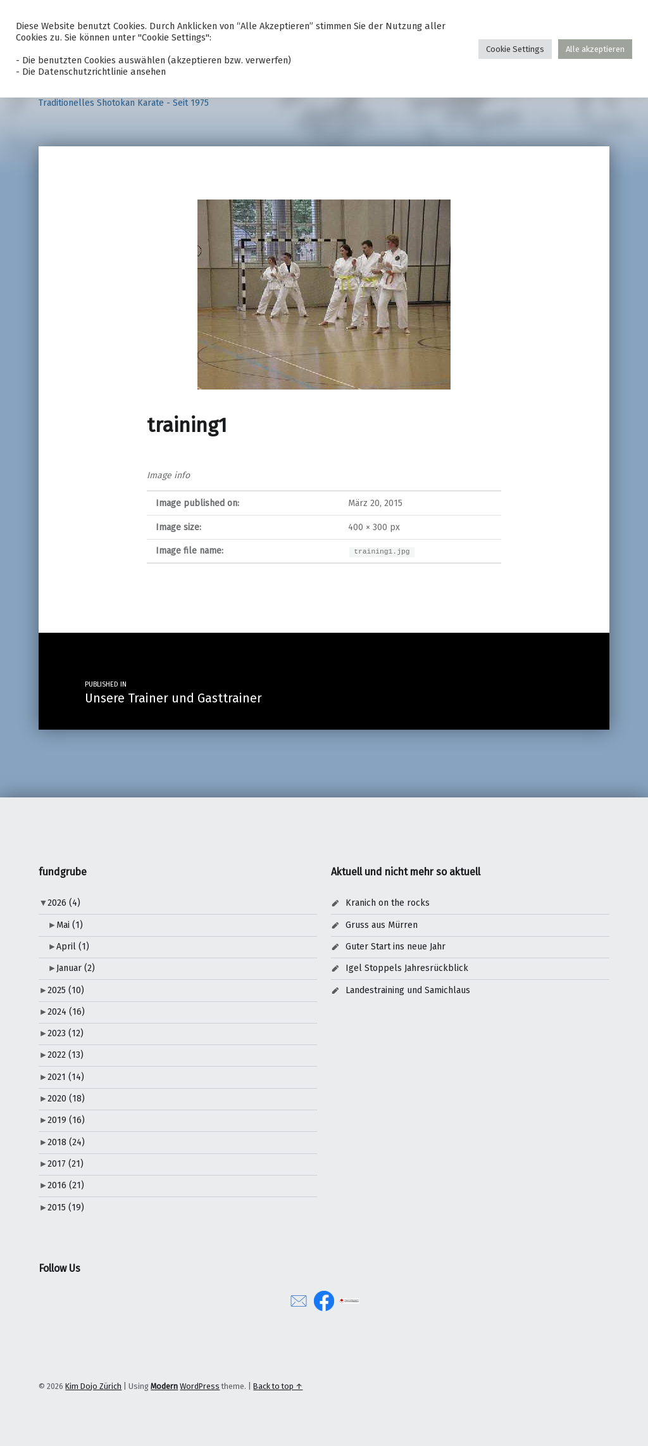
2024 (66, 1011)
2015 (65, 1207)
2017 (65, 1163)
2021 (65, 1077)
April (72, 946)
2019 (66, 1120)
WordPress (200, 1386)
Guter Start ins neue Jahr (396, 946)
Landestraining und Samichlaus (408, 990)
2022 (65, 1055)
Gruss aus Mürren (382, 925)
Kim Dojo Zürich (93, 1386)
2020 (66, 1098)
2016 (65, 1185)
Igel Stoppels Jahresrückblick (407, 968)
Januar (75, 968)
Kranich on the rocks (388, 902)
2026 (63, 902)
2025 (65, 990)
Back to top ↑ (277, 1386)
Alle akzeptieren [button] (595, 49)
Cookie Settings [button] (515, 49)
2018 (66, 1142)
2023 (65, 1033)
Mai (69, 925)
